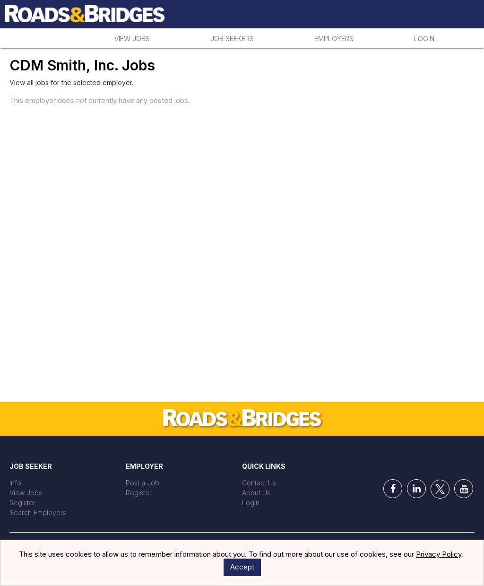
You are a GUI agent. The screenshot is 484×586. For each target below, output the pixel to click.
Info (15, 483)
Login (424, 38)
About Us (256, 493)
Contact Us (259, 483)
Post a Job (142, 483)
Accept (242, 566)
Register (22, 503)
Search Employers (37, 512)
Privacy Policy (438, 554)
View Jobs (132, 38)
